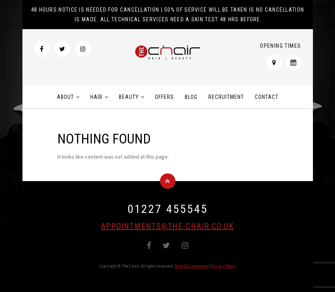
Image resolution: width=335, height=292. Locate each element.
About (65, 97)
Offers (164, 97)
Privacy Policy (223, 266)
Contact (266, 97)
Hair (96, 97)
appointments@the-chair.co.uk (167, 226)
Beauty (129, 97)
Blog (191, 97)
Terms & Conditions (192, 266)
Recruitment (226, 97)
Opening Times (280, 46)
